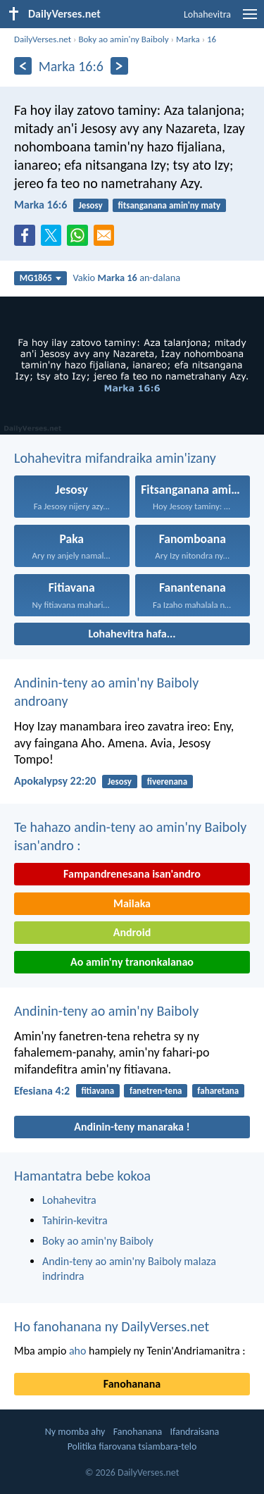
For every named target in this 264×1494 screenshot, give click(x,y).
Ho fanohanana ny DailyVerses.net (111, 1326)
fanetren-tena (156, 1090)
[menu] (250, 19)
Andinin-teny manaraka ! (132, 1126)
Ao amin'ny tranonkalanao (132, 962)
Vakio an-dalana (126, 277)
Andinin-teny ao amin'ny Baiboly (106, 1010)
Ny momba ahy (75, 1432)
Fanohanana (132, 1383)
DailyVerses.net (42, 39)
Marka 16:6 (40, 204)
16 (211, 39)
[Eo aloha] (119, 66)
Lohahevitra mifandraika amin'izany (115, 457)
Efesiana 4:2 (42, 1090)
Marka (188, 39)
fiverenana (167, 781)
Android (132, 932)
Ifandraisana (195, 1432)
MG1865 (40, 278)
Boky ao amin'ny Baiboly (123, 39)
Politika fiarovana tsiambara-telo (132, 1446)
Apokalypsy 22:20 (55, 781)
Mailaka (132, 903)
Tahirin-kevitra (75, 1220)
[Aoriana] (23, 66)
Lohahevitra (207, 14)
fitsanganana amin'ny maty (169, 205)
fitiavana (97, 1090)
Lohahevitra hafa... (132, 633)
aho (78, 1350)
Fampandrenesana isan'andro (132, 873)
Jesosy (91, 205)
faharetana (218, 1090)
